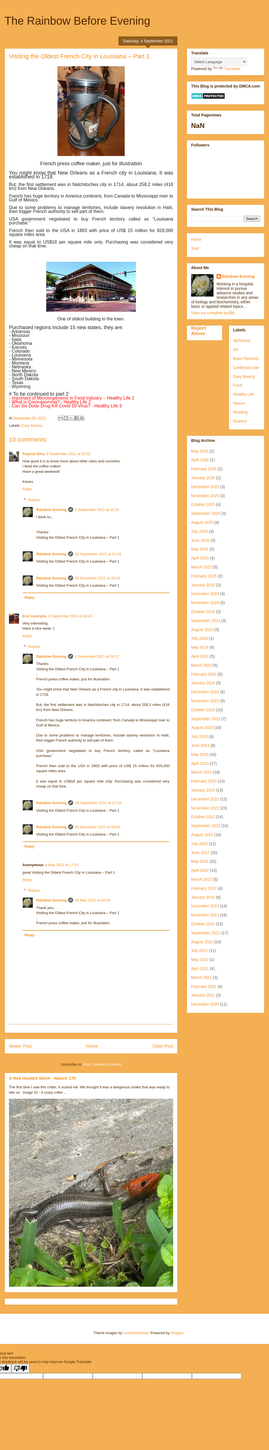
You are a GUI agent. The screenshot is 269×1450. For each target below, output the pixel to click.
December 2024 (205, 593)
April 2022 (200, 870)
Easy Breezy (32, 425)
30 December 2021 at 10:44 (97, 578)
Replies (34, 500)
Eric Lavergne (34, 616)
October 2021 (203, 924)
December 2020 (205, 1004)
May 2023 (199, 754)
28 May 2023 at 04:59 (92, 900)
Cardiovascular (246, 367)
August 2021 (202, 942)
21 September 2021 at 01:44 (98, 554)
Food (237, 385)
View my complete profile (213, 313)
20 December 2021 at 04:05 (97, 827)
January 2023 (203, 790)
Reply (27, 489)
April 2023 (200, 763)
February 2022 (204, 888)
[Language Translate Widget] (219, 62)
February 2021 (204, 986)
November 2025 (205, 496)
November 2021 (205, 915)
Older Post (162, 1046)
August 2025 (202, 522)
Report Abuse (198, 330)
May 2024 (199, 647)
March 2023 (201, 772)
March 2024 (201, 665)
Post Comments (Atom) (102, 1064)
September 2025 (205, 513)
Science (240, 421)
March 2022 (201, 879)
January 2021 (203, 995)
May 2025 (199, 549)
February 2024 (204, 674)
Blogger (177, 1333)
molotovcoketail (136, 1333)
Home (92, 1046)
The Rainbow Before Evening (77, 21)
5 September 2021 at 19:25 (97, 510)
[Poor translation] (20, 1368)
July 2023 (199, 736)
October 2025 (203, 504)
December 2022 (205, 799)
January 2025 (203, 585)
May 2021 (199, 959)
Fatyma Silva (33, 454)
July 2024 (199, 638)
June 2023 (200, 745)
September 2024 (205, 620)
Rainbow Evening (51, 510)
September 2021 (205, 933)
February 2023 (204, 781)
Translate (226, 68)
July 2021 (199, 950)
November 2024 (205, 602)
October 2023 (203, 710)
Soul (195, 248)
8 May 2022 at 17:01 (61, 865)
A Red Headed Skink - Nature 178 (42, 1078)
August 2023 (202, 727)
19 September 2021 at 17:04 (98, 803)
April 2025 (200, 558)
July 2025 (199, 531)
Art (235, 349)
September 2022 (205, 825)
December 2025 (205, 487)
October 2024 (203, 611)
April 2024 (200, 656)
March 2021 (201, 977)
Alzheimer (242, 340)
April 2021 (200, 968)
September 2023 (205, 719)
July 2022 (199, 843)
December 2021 (205, 906)
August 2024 (202, 629)
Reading (240, 412)
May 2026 (199, 451)
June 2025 (200, 540)
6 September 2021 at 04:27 (97, 656)
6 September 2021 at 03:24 (70, 616)
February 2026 (204, 469)
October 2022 (203, 817)
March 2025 (201, 567)
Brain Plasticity (246, 358)
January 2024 (203, 683)
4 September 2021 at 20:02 (69, 454)
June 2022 (200, 852)
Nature (239, 403)
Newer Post (20, 1046)
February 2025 (204, 576)
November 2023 (205, 701)
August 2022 (202, 834)
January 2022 (203, 897)
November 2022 (205, 808)
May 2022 (199, 861)
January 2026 (203, 478)
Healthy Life (243, 394)
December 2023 (205, 692)
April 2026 (200, 460)
